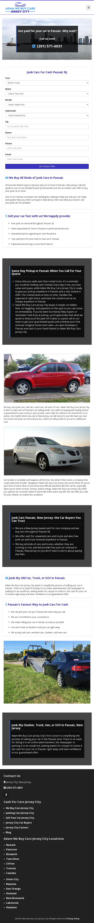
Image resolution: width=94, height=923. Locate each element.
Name (8, 132)
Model (8, 99)
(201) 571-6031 (49, 46)
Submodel (10, 110)
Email (8, 154)
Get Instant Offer (47, 166)
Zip (7, 121)
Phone (8, 143)
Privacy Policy (72, 918)
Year (7, 78)
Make (8, 89)
